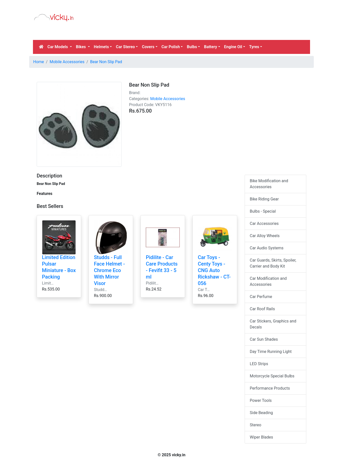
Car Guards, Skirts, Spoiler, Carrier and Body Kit (273, 263)
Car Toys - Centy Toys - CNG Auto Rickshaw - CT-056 (214, 270)
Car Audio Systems (267, 248)
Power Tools (261, 400)
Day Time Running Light (271, 351)
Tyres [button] (254, 46)
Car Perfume (261, 296)
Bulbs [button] (192, 46)
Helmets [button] (101, 46)
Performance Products (270, 388)
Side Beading (261, 412)
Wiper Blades (261, 437)
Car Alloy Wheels (265, 235)
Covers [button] (148, 46)
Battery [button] (210, 46)
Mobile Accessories (67, 61)
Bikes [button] (81, 46)
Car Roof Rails (262, 308)
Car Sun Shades (264, 339)
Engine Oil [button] (233, 46)
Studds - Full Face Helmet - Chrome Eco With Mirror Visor (109, 270)
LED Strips (259, 363)
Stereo (255, 425)
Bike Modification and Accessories (269, 183)
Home (38, 61)
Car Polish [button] (171, 46)
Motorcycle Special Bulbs (272, 376)
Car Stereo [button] (125, 46)
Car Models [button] (58, 46)
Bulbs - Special (263, 211)
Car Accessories (264, 223)
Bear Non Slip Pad (106, 61)
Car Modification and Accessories (268, 281)
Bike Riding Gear (264, 199)
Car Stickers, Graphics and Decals (273, 324)
